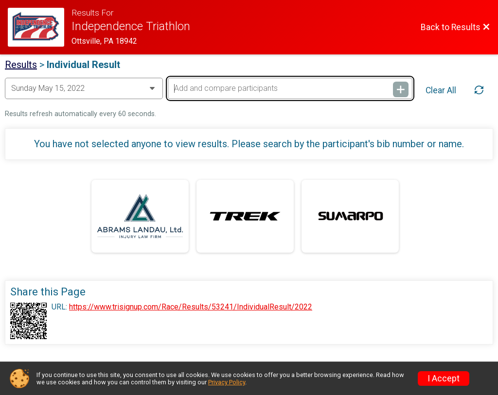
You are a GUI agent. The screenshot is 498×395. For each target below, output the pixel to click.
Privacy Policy (226, 382)
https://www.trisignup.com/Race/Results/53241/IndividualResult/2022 (190, 307)
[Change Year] (84, 88)
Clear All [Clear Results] (441, 90)
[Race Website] (39, 27)
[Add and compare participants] (290, 88)
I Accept (443, 378)
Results (21, 64)
